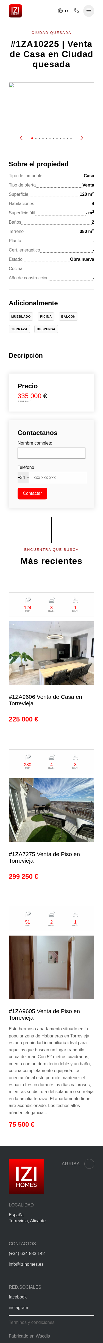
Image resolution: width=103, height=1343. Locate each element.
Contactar (32, 493)
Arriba (78, 1164)
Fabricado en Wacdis (29, 1336)
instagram (18, 1307)
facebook (18, 1297)
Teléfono (26, 467)
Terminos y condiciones (31, 1322)
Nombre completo (35, 443)
